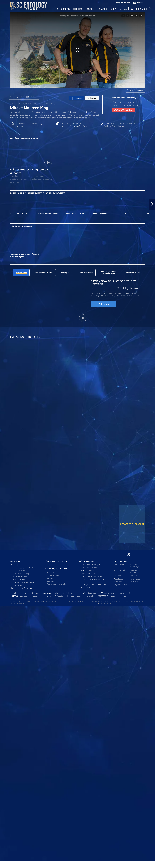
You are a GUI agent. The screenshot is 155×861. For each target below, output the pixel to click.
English (15, 593)
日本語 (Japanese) (20, 596)
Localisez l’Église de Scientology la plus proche (28, 124)
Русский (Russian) (75, 596)
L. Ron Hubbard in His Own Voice (24, 568)
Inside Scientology (19, 571)
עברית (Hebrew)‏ (108, 593)
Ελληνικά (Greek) (50, 593)
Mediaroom (51, 578)
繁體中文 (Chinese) (106, 596)
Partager (77, 98)
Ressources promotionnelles (56, 584)
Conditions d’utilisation (75, 601)
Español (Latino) (69, 593)
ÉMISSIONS (102, 9)
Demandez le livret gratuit (74, 124)
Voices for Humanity (20, 579)
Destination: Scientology (21, 574)
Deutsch (35, 593)
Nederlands (37, 596)
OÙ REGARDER (86, 561)
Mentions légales (105, 603)
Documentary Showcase (22, 588)
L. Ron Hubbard (119, 570)
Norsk (48, 596)
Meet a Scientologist (20, 577)
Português (58, 596)
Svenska (90, 596)
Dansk (25, 593)
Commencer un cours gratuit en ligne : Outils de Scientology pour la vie (120, 124)
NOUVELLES (116, 9)
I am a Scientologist (20, 585)
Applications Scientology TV (92, 579)
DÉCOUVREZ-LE (123, 109)
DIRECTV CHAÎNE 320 (91, 565)
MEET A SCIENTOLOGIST (24, 96)
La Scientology (119, 564)
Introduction (51, 572)
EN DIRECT (78, 9)
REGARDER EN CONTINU (132, 524)
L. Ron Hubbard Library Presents (24, 582)
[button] (152, 204)
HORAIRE (90, 9)
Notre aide (134, 576)
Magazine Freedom (120, 585)
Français (122, 596)
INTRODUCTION (63, 9)
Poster (92, 98)
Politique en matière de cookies (97, 601)
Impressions (51, 581)
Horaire (49, 565)
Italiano (132, 593)
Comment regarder (53, 575)
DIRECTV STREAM (89, 567)
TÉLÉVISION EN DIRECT (56, 561)
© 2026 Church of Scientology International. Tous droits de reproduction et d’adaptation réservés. (34, 602)
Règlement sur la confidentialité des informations (127, 601)
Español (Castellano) (88, 593)
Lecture (103, 303)
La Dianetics (118, 576)
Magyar (121, 593)
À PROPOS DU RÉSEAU (56, 568)
